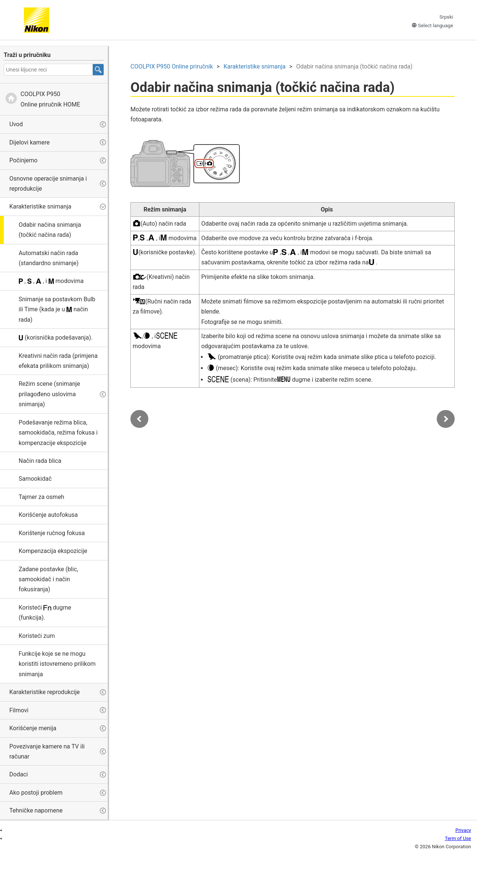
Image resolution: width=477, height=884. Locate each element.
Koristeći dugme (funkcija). (45, 612)
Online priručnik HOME (50, 99)
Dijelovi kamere (29, 142)
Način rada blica (40, 460)
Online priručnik (171, 66)
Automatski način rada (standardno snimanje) (49, 258)
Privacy (463, 830)
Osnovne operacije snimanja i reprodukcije (48, 183)
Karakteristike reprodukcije (44, 692)
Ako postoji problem (36, 792)
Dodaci (18, 774)
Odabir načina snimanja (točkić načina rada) (50, 229)
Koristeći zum (37, 635)
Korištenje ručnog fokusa (52, 533)
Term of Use (458, 838)
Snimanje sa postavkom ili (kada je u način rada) (57, 309)
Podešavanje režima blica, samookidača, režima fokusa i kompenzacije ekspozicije (58, 432)
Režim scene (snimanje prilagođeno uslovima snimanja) (49, 394)
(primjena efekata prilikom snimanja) (58, 360)
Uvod (16, 124)
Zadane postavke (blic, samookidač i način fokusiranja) (48, 579)
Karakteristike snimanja (40, 206)
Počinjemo (23, 160)
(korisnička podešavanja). (55, 337)
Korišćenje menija (32, 728)
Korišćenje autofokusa (48, 514)
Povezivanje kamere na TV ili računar (47, 751)
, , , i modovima (51, 280)
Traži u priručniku (27, 54)
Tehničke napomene (36, 810)
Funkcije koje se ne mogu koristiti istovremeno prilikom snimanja (57, 664)
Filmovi (18, 710)
